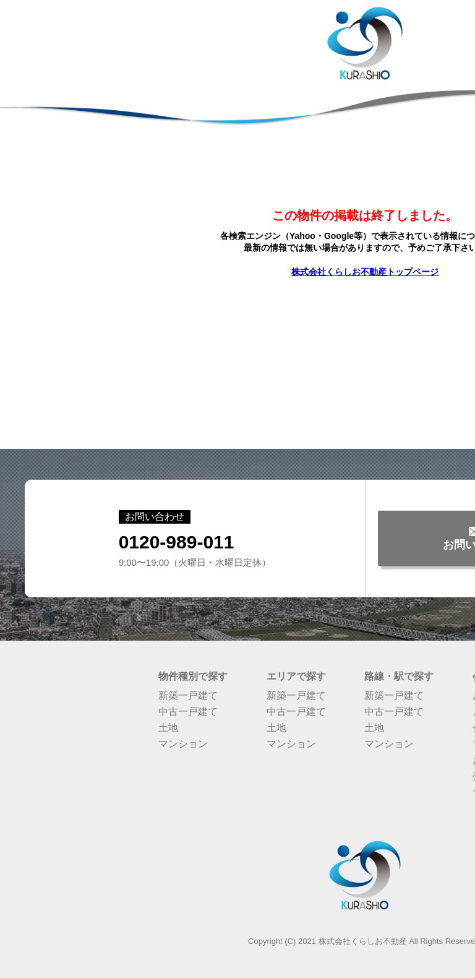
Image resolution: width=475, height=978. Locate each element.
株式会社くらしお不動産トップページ (365, 272)
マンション (183, 743)
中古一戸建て (188, 711)
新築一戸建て (188, 695)
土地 (168, 727)
